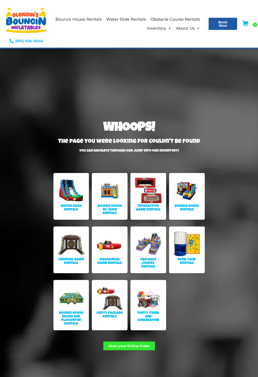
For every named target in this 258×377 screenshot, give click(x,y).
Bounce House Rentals (78, 19)
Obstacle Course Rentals (175, 19)
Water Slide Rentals (126, 19)
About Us (188, 28)
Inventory (159, 28)
